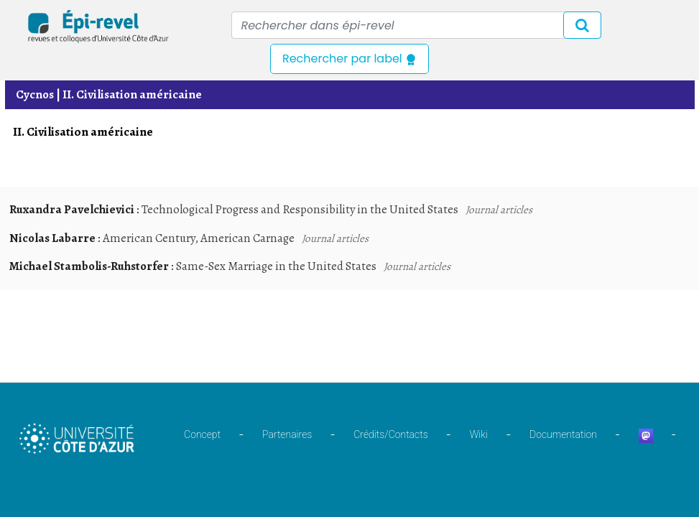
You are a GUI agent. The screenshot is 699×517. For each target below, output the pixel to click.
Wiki (479, 434)
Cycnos (35, 94)
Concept (202, 434)
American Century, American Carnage (199, 238)
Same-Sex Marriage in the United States (276, 266)
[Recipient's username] (416, 25)
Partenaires (287, 434)
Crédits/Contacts (390, 434)
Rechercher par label (349, 58)
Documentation (563, 434)
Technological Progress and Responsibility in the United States (300, 209)
